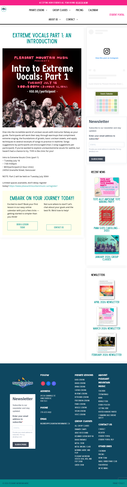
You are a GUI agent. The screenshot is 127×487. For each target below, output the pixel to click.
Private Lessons (39, 10)
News (100, 398)
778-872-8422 (45, 412)
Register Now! (82, 2)
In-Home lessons (81, 393)
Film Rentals (103, 465)
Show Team (102, 458)
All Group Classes (82, 426)
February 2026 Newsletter (107, 354)
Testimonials (103, 394)
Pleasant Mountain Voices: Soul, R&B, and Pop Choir (83, 458)
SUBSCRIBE (97, 159)
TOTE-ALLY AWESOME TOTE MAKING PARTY (106, 200)
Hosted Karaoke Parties (107, 411)
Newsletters (103, 401)
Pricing (79, 10)
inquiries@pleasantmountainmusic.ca (55, 423)
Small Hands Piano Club (107, 461)
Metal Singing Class (83, 446)
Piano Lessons (80, 404)
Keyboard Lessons (82, 397)
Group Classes (63, 10)
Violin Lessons (80, 411)
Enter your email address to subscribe (102, 137)
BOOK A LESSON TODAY (22, 226)
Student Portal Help (106, 439)
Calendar (93, 10)
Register (101, 432)
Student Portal (117, 14)
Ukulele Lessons (81, 407)
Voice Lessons (80, 414)
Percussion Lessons (82, 400)
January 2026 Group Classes (106, 258)
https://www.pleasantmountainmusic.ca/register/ (33, 185)
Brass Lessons (80, 383)
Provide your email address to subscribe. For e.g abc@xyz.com (105, 150)
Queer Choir (79, 465)
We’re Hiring (103, 468)
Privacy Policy (119, 483)
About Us (56, 19)
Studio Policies (104, 405)
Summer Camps (80, 429)
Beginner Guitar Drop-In (84, 436)
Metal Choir (79, 443)
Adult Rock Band (81, 432)
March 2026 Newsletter (106, 328)
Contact (73, 19)
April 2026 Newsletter (106, 302)
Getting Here (103, 408)
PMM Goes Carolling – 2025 (107, 229)
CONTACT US (59, 227)
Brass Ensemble (81, 439)
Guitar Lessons (80, 390)
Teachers (101, 391)
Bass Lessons (80, 379)
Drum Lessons (80, 386)
